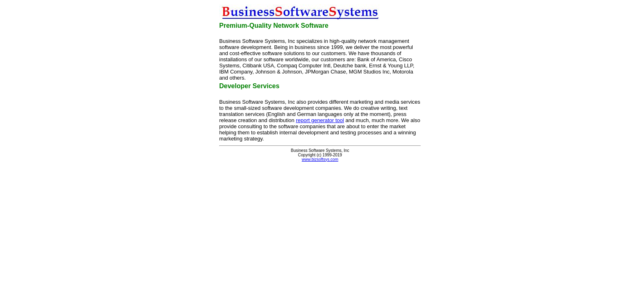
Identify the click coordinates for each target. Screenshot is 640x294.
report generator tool (320, 120)
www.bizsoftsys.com (320, 159)
